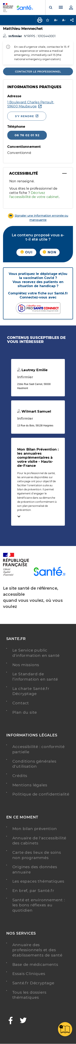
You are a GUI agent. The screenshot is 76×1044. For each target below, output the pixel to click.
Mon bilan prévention (34, 828)
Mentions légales (29, 785)
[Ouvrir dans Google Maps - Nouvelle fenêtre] (30, 104)
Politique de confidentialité (40, 794)
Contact (20, 703)
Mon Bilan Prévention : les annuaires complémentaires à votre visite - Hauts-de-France (38, 457)
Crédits (19, 775)
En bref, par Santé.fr (33, 890)
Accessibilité (23, 173)
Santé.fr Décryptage (33, 983)
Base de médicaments (35, 964)
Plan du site (24, 712)
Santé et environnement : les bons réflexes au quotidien (38, 905)
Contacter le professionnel (38, 71)
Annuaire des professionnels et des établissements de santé (37, 950)
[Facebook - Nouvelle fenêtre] (11, 1021)
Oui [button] (26, 252)
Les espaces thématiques (38, 881)
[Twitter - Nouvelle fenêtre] (23, 1021)
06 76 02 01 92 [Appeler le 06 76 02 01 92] (27, 135)
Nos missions (25, 664)
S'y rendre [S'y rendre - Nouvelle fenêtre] (24, 116)
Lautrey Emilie (32, 370)
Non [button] (49, 252)
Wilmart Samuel (34, 411)
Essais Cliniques (28, 973)
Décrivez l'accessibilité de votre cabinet (34, 195)
